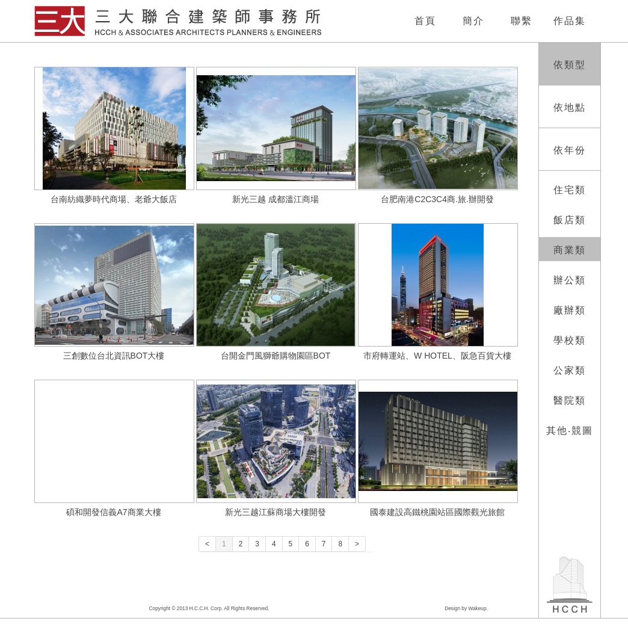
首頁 (425, 21)
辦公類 (569, 280)
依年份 (569, 150)
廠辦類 (569, 310)
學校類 (569, 340)
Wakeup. (477, 608)
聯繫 (521, 21)
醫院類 (569, 400)
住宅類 (569, 190)
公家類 (569, 370)
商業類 (569, 250)
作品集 (569, 21)
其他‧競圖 (569, 430)
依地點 (569, 107)
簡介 (473, 21)
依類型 (569, 65)
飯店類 (569, 220)
